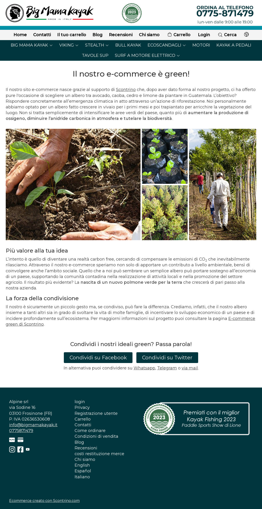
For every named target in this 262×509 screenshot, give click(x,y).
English (82, 465)
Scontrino (126, 89)
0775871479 (21, 430)
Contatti (42, 34)
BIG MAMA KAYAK (32, 45)
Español (83, 470)
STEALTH (97, 45)
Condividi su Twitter (167, 358)
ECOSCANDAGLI (167, 45)
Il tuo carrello (71, 34)
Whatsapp (144, 368)
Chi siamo (149, 34)
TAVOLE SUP (95, 55)
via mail (190, 368)
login (80, 401)
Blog (97, 34)
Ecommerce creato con (44, 500)
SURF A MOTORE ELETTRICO (147, 55)
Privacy (82, 407)
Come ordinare (90, 430)
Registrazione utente (96, 413)
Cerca (227, 34)
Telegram (167, 368)
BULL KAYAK (128, 45)
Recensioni (120, 34)
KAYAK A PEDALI (233, 45)
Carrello (178, 35)
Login (204, 34)
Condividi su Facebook (98, 358)
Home (20, 34)
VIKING (69, 45)
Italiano (82, 476)
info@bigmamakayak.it (33, 424)
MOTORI (201, 45)
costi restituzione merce (99, 453)
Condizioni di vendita (96, 436)
